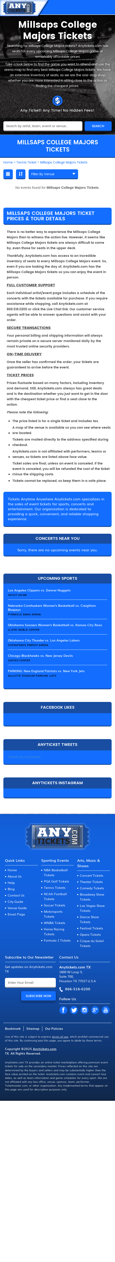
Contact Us (16, 895)
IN (84, 1010)
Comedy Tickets (92, 888)
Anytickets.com (44, 1048)
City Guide (15, 901)
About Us (15, 876)
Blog (11, 889)
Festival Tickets (91, 928)
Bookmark (13, 1028)
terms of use (60, 1036)
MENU (107, 7)
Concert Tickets (91, 875)
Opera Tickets (90, 934)
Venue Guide (17, 908)
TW (74, 1010)
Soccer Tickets (54, 905)
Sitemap (32, 1028)
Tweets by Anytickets (24, 757)
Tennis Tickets (54, 887)
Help (11, 882)
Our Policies (54, 1028)
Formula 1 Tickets (57, 940)
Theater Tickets (91, 881)
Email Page (16, 914)
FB (63, 1010)
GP (95, 1010)
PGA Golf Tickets (56, 881)
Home (12, 870)
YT (105, 1010)
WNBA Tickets (54, 922)
